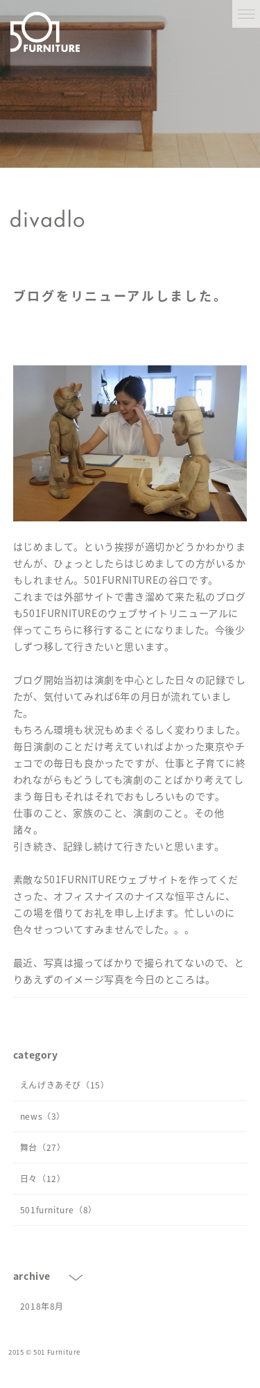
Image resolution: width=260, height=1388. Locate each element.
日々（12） (43, 1178)
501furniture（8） (58, 1210)
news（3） (42, 1116)
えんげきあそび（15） (65, 1085)
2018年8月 (42, 1306)
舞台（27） (43, 1147)
